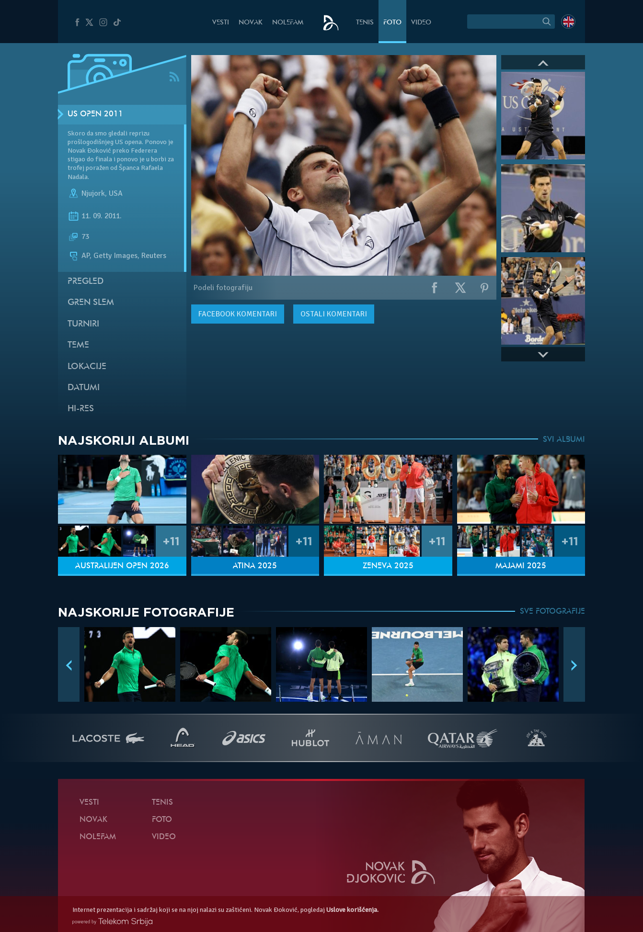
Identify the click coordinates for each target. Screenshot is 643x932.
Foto (392, 22)
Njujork (93, 193)
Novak (251, 22)
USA (116, 193)
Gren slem (91, 302)
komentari (237, 314)
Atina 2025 (255, 566)
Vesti (220, 22)
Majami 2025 (520, 566)
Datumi (84, 388)
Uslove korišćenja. (352, 910)
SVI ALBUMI (564, 440)
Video (421, 22)
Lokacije (87, 366)
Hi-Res (81, 409)
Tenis (365, 22)
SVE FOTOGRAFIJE (552, 612)
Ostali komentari (333, 314)
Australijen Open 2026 (122, 566)
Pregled (85, 281)
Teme (78, 345)
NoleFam (287, 22)
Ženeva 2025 (388, 566)
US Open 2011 (95, 114)
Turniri (83, 324)
